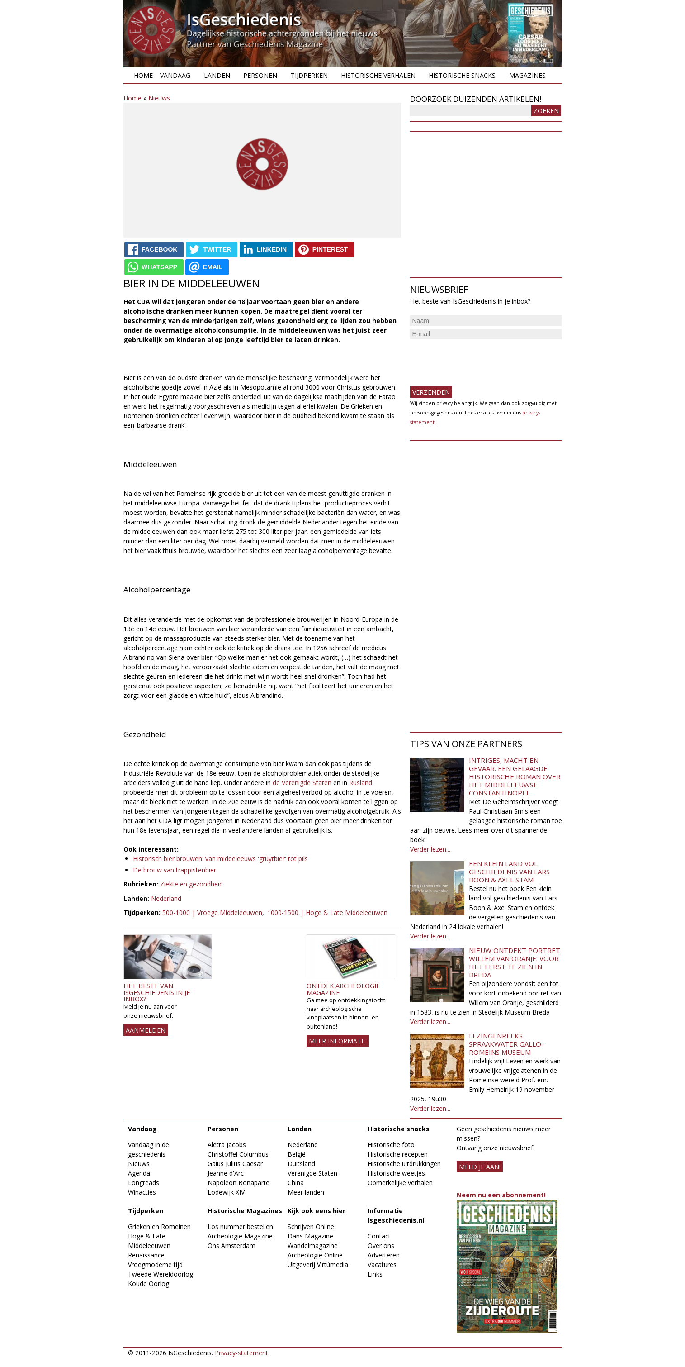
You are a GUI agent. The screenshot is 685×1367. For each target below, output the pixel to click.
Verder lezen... (430, 849)
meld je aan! (480, 1166)
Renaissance (146, 1255)
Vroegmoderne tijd (155, 1264)
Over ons (381, 1245)
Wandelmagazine (313, 1245)
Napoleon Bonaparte (238, 1182)
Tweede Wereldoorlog (160, 1274)
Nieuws (159, 98)
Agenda (139, 1173)
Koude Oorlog (148, 1283)
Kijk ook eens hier (316, 1210)
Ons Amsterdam (231, 1245)
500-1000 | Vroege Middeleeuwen (212, 912)
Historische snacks (462, 75)
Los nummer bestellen (240, 1226)
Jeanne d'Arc (226, 1173)
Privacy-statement (241, 1352)
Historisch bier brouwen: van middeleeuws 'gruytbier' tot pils (220, 858)
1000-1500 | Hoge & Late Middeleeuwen (327, 912)
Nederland (166, 898)
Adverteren (384, 1255)
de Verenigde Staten (302, 782)
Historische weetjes (396, 1173)
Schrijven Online (311, 1226)
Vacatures (382, 1264)
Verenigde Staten (312, 1173)
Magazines (527, 75)
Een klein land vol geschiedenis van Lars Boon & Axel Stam (509, 871)
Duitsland (301, 1163)
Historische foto (391, 1144)
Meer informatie (338, 1041)
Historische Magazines (245, 1210)
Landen (217, 75)
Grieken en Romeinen (159, 1226)
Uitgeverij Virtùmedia (318, 1264)
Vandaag (175, 75)
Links (375, 1274)
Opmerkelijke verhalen (400, 1182)
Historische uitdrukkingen (404, 1163)
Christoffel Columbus (238, 1154)
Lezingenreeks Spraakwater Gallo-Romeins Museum (506, 1044)
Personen (260, 75)
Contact (379, 1236)
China (296, 1182)
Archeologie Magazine (240, 1236)
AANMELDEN (145, 1030)
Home (143, 75)
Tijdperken (309, 75)
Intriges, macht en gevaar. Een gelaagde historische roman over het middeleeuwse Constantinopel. (515, 776)
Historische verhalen (378, 75)
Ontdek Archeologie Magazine (343, 988)
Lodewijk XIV (226, 1192)
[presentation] (479, 359)
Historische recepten (398, 1154)
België (297, 1154)
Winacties (142, 1192)
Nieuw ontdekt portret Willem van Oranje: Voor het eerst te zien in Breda (514, 962)
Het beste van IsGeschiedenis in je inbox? (156, 992)
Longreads (143, 1182)
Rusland (360, 782)
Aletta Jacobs (227, 1144)
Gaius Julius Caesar (235, 1163)
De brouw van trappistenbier (174, 870)
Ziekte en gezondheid (191, 884)
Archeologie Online (315, 1255)
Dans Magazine (310, 1236)
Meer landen (306, 1192)
